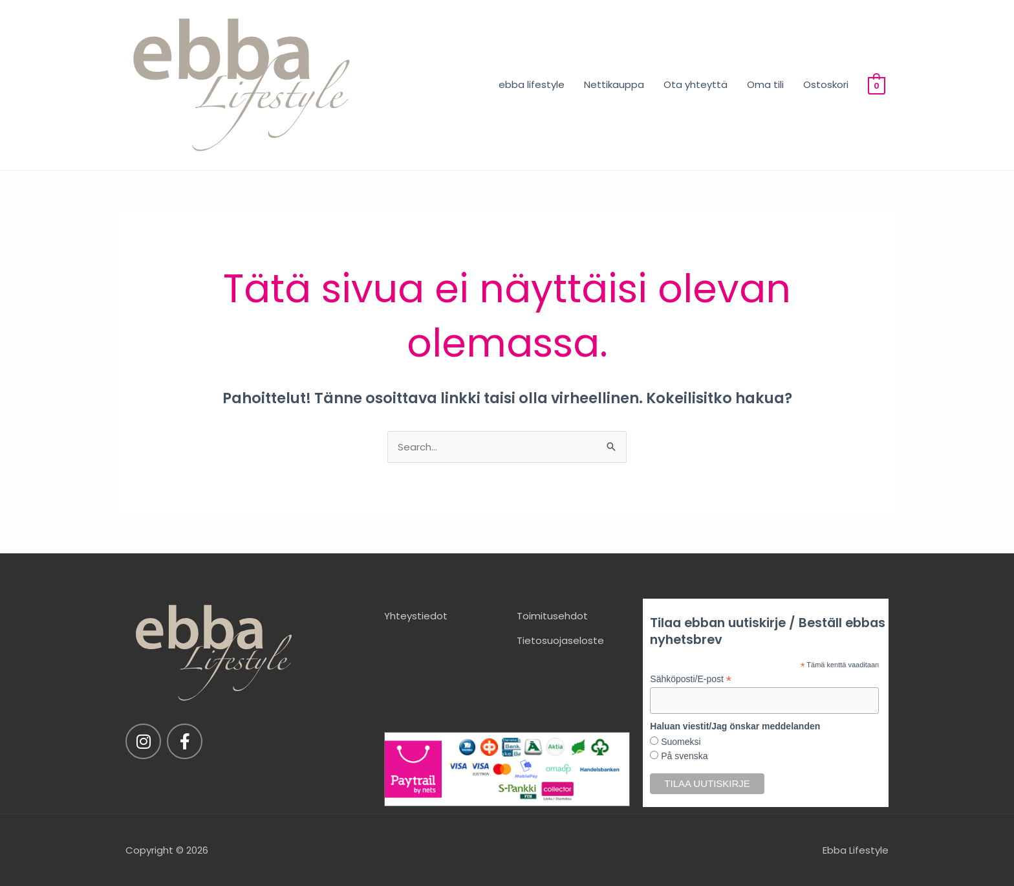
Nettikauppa (614, 84)
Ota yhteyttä (695, 84)
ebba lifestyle (532, 84)
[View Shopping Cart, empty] (876, 84)
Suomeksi (679, 741)
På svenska (682, 756)
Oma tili (765, 84)
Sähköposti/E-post (690, 679)
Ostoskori (825, 84)
